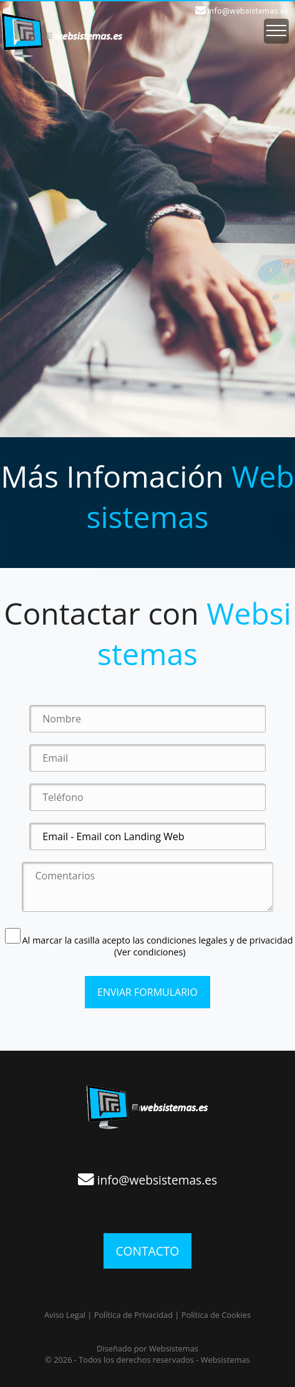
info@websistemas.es (248, 11)
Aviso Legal (64, 1314)
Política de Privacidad (133, 1314)
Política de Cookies (216, 1314)
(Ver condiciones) (150, 952)
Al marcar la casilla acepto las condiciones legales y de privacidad (149, 940)
